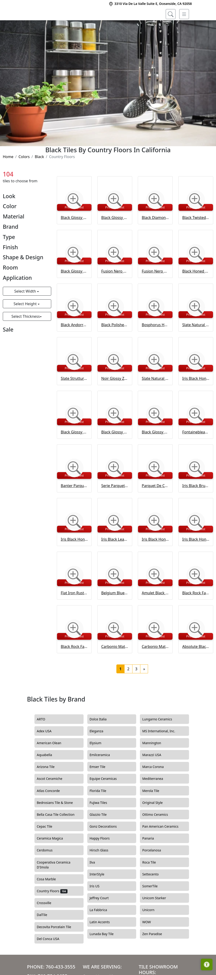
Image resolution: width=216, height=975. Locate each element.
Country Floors (52, 911)
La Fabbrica (102, 930)
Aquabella (48, 775)
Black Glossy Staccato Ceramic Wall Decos (114, 452)
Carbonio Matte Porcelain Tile (114, 666)
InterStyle (100, 894)
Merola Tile (154, 811)
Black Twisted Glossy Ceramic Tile (195, 237)
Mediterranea (155, 799)
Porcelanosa (155, 870)
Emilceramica (103, 775)
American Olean (52, 763)
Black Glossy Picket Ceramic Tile (74, 237)
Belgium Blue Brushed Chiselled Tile (114, 613)
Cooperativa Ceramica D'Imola (53, 885)
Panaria (151, 859)
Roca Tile (152, 882)
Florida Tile (101, 811)
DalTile (46, 935)
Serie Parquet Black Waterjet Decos (114, 505)
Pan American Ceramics (163, 847)
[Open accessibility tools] (207, 964)
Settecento (153, 894)
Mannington (154, 763)
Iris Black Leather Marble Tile (114, 559)
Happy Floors (103, 859)
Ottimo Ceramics (158, 835)
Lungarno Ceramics (160, 739)
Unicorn (151, 930)
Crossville (47, 923)
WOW (150, 942)
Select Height (25, 324)
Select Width (25, 311)
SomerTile (154, 906)
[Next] (144, 689)
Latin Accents (102, 942)
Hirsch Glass (102, 870)
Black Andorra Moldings (74, 345)
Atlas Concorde (52, 811)
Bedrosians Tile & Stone (58, 823)
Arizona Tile (49, 787)
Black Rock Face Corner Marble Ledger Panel (74, 666)
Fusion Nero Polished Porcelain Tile (114, 291)
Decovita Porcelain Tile (57, 947)
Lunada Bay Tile (105, 954)
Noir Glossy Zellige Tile (114, 398)
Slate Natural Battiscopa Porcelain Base (155, 398)
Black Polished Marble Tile (114, 345)
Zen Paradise (154, 954)
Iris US (98, 906)
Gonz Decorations (106, 847)
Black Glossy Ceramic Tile (74, 291)
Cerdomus (48, 870)
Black (39, 177)
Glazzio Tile (102, 835)
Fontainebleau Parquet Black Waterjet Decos (195, 452)
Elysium (99, 763)
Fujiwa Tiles (101, 823)
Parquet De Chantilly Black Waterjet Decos (155, 505)
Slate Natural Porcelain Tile (195, 345)
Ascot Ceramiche (52, 799)
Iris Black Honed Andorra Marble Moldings (195, 559)
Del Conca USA (51, 959)
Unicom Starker (157, 918)
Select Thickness (25, 336)
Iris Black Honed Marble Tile (195, 398)
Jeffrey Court (103, 918)
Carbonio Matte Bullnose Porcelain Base (155, 666)
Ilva (95, 882)
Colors (24, 177)
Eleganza (100, 751)
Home (8, 177)
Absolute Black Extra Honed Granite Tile (195, 666)
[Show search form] (171, 14)
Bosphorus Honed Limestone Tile (155, 345)
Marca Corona (156, 787)
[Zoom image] (74, 220)
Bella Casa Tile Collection (58, 835)
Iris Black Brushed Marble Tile (195, 505)
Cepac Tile (48, 847)
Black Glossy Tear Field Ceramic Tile (114, 237)
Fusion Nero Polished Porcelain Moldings (155, 291)
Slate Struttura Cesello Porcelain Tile (74, 398)
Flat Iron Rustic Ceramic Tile (74, 613)
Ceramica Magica (53, 859)
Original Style (155, 823)
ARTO (44, 739)
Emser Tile (102, 787)
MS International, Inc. (162, 751)
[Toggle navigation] (184, 14)
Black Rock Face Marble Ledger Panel (195, 613)
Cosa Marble (49, 899)
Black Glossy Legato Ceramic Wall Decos (155, 452)
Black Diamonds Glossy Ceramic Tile (155, 237)
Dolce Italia (101, 739)
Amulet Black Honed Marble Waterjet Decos (155, 613)
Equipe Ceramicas (107, 799)
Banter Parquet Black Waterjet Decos (74, 505)
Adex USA (47, 751)
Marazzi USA (155, 775)
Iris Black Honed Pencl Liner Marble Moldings (155, 559)
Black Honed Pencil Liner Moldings (195, 291)
